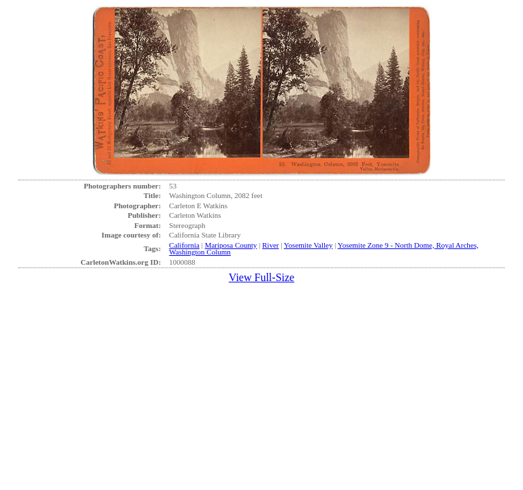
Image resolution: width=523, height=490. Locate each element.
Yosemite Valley (308, 245)
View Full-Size (261, 277)
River (270, 245)
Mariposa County (231, 245)
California (184, 245)
